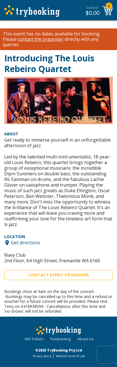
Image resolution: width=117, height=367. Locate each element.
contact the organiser (40, 39)
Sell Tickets (34, 339)
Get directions (25, 243)
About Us (86, 339)
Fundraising (60, 339)
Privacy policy (42, 356)
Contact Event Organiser (58, 275)
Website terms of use (70, 356)
